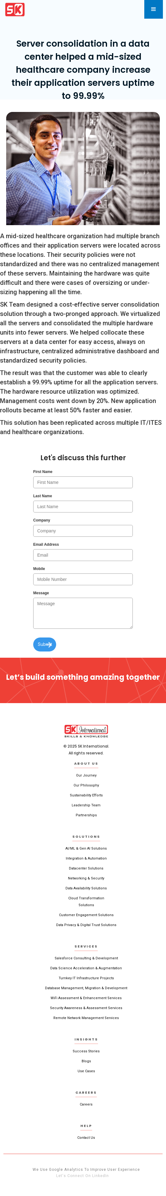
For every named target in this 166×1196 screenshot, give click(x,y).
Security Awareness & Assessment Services (86, 1008)
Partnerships (86, 815)
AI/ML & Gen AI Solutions (86, 848)
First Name (42, 472)
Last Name (42, 496)
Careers (86, 1104)
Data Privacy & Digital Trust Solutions (86, 925)
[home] (15, 9)
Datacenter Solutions (86, 868)
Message (41, 593)
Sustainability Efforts (86, 795)
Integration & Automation (86, 858)
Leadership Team (86, 805)
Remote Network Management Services (86, 1018)
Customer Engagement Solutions (86, 915)
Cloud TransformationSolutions (86, 901)
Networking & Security (86, 878)
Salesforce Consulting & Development (86, 958)
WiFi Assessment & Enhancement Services (86, 998)
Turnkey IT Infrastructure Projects (86, 978)
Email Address (46, 544)
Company (41, 520)
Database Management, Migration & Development (86, 988)
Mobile (39, 569)
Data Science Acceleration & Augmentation (86, 968)
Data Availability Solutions (86, 888)
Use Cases (86, 1071)
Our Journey (86, 775)
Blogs (86, 1061)
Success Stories (86, 1051)
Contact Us (86, 1138)
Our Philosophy (86, 785)
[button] (153, 9)
